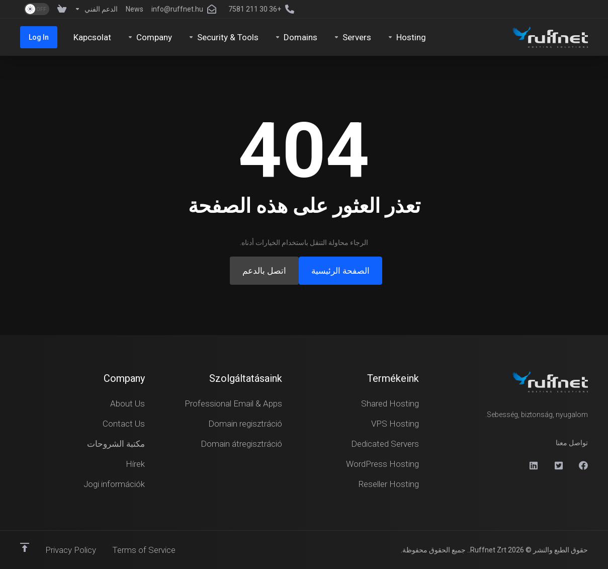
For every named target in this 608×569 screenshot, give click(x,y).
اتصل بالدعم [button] (264, 271)
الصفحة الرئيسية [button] (340, 271)
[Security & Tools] (223, 37)
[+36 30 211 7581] (263, 9)
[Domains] (296, 37)
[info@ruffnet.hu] (185, 9)
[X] (558, 465)
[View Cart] (59, 9)
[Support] (96, 9)
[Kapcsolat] (92, 37)
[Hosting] (406, 37)
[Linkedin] (533, 465)
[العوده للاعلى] (24, 547)
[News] (134, 9)
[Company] (149, 37)
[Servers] (352, 37)
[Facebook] (583, 465)
